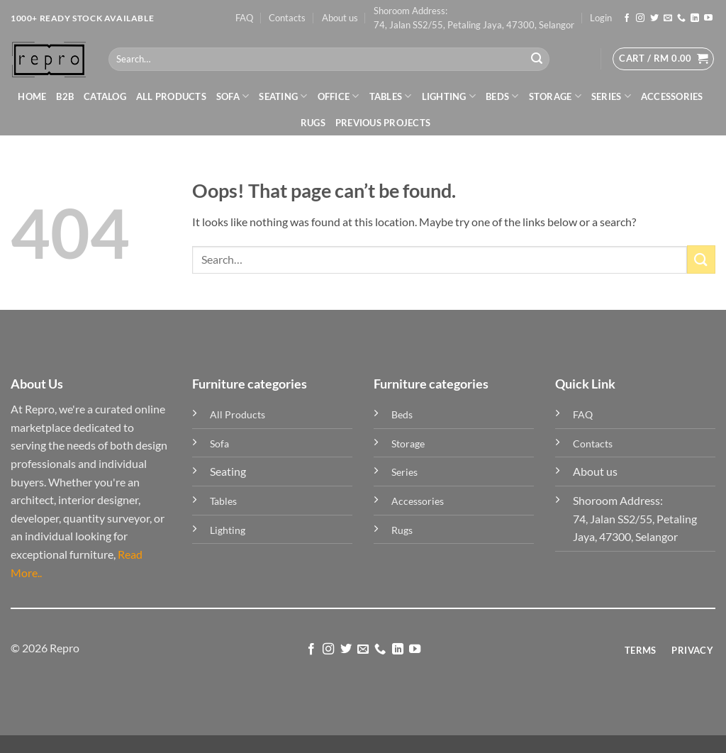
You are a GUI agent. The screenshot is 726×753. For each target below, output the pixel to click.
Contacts (287, 17)
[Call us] (681, 18)
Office (338, 96)
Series (611, 96)
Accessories (672, 96)
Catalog (105, 96)
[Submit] (537, 60)
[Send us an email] (668, 18)
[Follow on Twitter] (654, 18)
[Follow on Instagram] (640, 18)
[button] (601, 17)
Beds (502, 96)
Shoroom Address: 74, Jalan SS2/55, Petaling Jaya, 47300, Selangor (474, 17)
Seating (283, 96)
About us (340, 17)
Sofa (232, 96)
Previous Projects (382, 122)
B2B (65, 96)
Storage (555, 96)
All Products (171, 96)
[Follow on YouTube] (708, 18)
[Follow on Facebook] (626, 18)
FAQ (244, 17)
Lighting (449, 96)
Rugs (313, 122)
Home (32, 96)
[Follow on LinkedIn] (695, 18)
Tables (390, 96)
